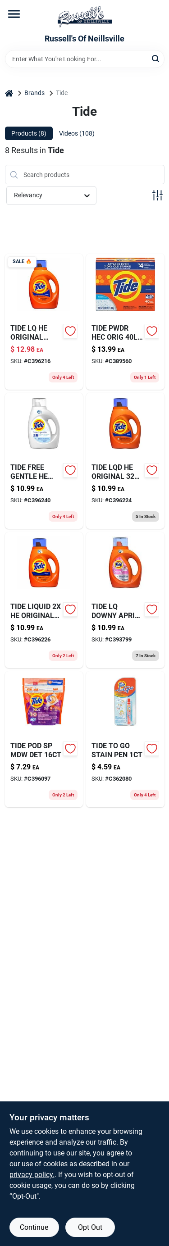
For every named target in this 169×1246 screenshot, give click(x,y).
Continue (34, 1227)
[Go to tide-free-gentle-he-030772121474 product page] (44, 461)
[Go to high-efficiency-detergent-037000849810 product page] (125, 322)
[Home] (9, 93)
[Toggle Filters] (157, 195)
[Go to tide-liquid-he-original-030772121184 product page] (44, 600)
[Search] (156, 58)
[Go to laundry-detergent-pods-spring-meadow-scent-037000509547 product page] (44, 739)
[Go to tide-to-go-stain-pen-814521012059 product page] (125, 739)
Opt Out (90, 1227)
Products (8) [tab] (28, 133)
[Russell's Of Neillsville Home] (85, 17)
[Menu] (14, 14)
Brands (34, 92)
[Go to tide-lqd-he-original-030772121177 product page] (125, 461)
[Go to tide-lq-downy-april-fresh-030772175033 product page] (125, 600)
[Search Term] (84, 59)
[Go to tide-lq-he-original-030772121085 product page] (44, 322)
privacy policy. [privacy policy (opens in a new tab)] (32, 1174)
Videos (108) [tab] (77, 133)
